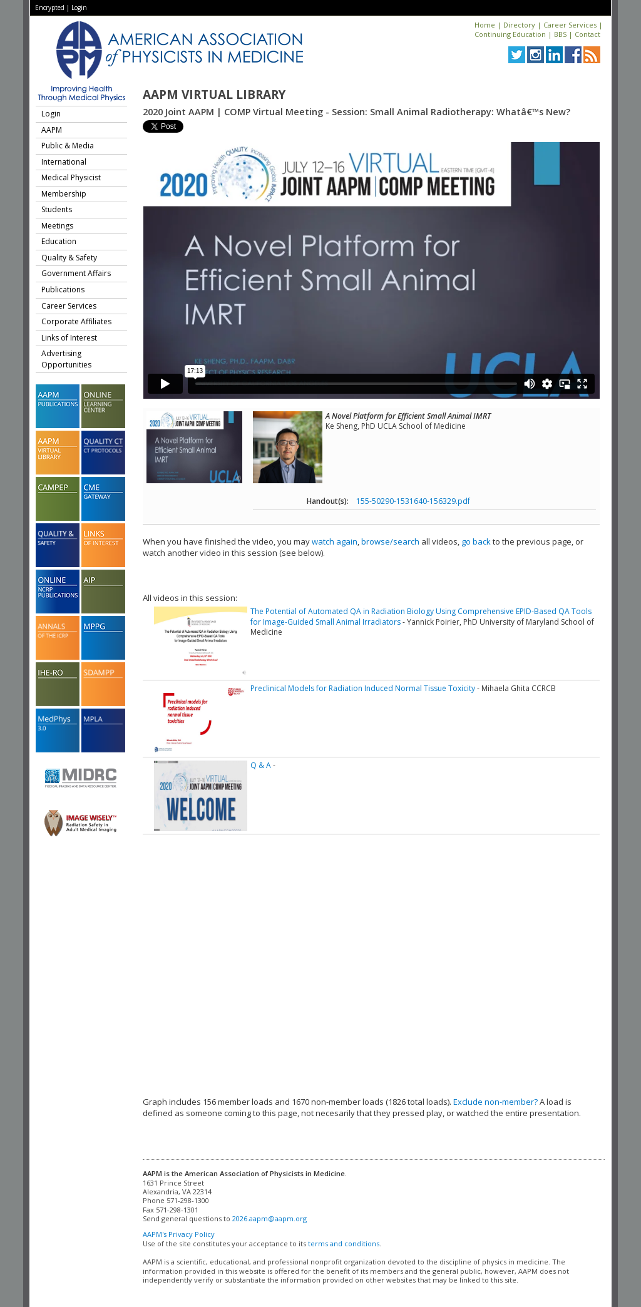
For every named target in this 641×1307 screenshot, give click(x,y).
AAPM (51, 130)
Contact (587, 34)
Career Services (570, 24)
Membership (63, 193)
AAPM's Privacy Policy (179, 1234)
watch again (334, 541)
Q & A (260, 765)
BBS (560, 34)
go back (476, 541)
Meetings (57, 225)
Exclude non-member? (495, 1101)
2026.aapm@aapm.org (269, 1218)
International (63, 161)
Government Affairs (76, 273)
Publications (63, 289)
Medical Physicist (71, 177)
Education (58, 241)
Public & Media (67, 145)
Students (56, 209)
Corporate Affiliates (76, 321)
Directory (519, 24)
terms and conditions (343, 1243)
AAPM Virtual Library (214, 94)
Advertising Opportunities (66, 359)
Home (484, 24)
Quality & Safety (69, 257)
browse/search (390, 541)
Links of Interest (69, 337)
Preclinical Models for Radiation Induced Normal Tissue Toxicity (362, 688)
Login (79, 7)
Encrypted (49, 7)
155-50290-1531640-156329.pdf (413, 501)
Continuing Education (510, 34)
